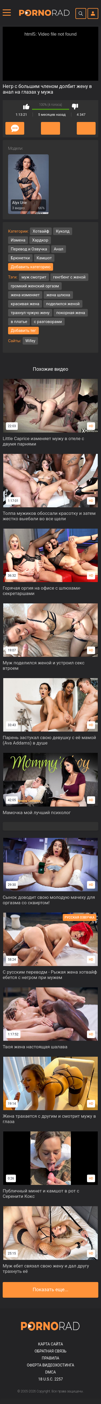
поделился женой (63, 303)
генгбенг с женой (69, 277)
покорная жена (70, 312)
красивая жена (25, 303)
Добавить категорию (30, 266)
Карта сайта (50, 1344)
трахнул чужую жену (30, 312)
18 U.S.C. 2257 (50, 1379)
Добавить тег (23, 330)
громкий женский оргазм (35, 286)
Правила (50, 1358)
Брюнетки (20, 258)
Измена (18, 240)
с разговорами (48, 321)
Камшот (44, 258)
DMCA (50, 1372)
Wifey (30, 340)
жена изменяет (25, 295)
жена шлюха (58, 295)
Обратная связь (50, 1351)
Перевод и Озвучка (29, 249)
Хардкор (40, 240)
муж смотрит (34, 277)
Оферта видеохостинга (50, 1365)
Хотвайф (41, 231)
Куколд (62, 231)
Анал (58, 249)
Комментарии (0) (15, 128)
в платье (19, 321)
